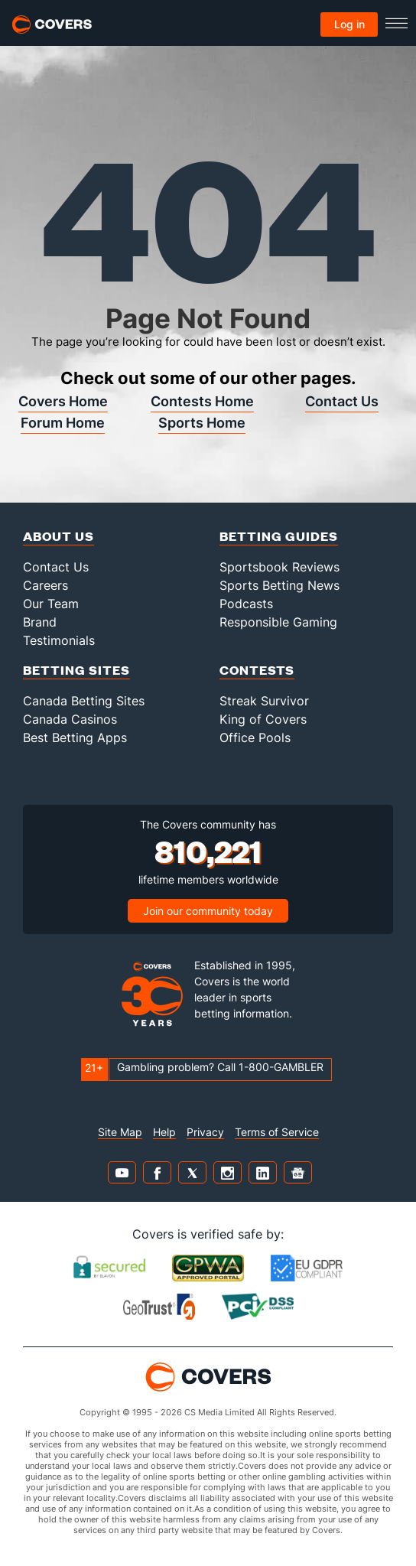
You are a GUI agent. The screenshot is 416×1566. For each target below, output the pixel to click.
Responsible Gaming (278, 622)
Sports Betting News (279, 585)
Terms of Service (277, 1131)
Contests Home (202, 401)
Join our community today (208, 910)
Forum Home (63, 423)
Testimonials (59, 640)
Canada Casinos (70, 719)
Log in (349, 24)
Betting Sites (76, 670)
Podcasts (246, 603)
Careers (45, 585)
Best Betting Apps (75, 737)
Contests (256, 670)
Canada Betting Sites (84, 700)
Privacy (205, 1131)
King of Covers (263, 719)
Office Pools (255, 737)
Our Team (51, 603)
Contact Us (342, 401)
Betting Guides (278, 536)
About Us (58, 536)
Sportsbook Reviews (279, 567)
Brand (40, 622)
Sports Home (201, 423)
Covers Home (63, 401)
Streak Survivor (264, 700)
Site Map (120, 1131)
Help (164, 1131)
